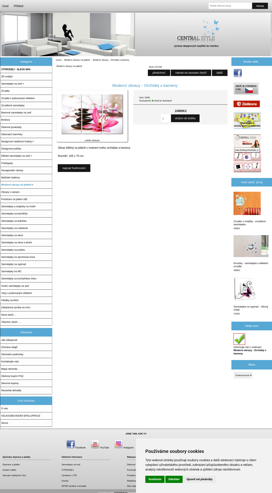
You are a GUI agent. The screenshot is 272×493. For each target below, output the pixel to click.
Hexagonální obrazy (12, 170)
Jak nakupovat (9, 339)
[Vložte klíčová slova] (230, 6)
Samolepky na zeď (71, 464)
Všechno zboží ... (10, 321)
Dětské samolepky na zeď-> (16, 155)
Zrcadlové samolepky (12, 105)
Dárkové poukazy (136, 464)
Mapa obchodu (9, 368)
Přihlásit (18, 6)
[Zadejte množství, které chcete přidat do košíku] (166, 118)
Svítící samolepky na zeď (15, 285)
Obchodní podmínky (12, 354)
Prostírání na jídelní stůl (14, 199)
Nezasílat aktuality (11, 390)
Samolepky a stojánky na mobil (18, 206)
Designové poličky (11, 148)
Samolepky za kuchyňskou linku (18, 278)
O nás (4, 408)
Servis (4, 422)
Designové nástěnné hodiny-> (17, 141)
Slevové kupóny (10, 383)
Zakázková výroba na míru (15, 307)
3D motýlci (7, 76)
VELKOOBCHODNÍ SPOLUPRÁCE (20, 415)
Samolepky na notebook (14, 228)
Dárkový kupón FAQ (12, 376)
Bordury (5, 119)
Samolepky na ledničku (14, 220)
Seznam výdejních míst (14, 475)
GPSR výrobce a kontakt (74, 486)
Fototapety (7, 163)
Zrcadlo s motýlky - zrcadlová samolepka (250, 209)
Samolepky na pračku (13, 249)
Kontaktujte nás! (10, 361)
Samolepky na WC (11, 271)
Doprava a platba (11, 464)
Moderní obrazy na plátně (77, 60)
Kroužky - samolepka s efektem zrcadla (251, 251)
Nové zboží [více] (252, 182)
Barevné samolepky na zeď (16, 112)
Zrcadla (5, 90)
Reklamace (132, 480)
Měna (251, 364)
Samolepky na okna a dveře (16, 242)
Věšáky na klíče (9, 300)
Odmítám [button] (174, 479)
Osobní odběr (9, 470)
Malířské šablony (10, 177)
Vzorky (65, 480)
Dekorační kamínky (11, 134)
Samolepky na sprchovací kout (18, 257)
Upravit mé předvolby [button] (199, 479)
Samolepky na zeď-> (12, 83)
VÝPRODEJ (68, 470)
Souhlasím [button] (154, 479)
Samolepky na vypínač (13, 264)
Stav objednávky (135, 486)
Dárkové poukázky (11, 127)
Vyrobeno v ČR (69, 475)
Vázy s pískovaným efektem (16, 293)
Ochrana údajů (9, 347)
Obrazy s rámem (10, 192)
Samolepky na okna (12, 235)
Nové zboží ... (8, 314)
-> (17, 184)
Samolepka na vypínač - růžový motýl (251, 294)
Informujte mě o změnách (250, 344)
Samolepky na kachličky (14, 213)
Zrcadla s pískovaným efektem (18, 98)
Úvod (5, 6)
